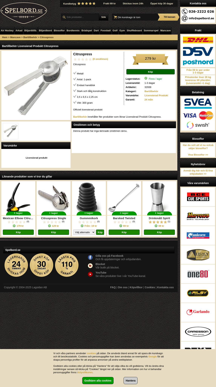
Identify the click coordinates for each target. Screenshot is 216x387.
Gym (122, 30)
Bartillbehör (30, 37)
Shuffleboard (134, 30)
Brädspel (86, 30)
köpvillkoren (85, 372)
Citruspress (47, 37)
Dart (96, 30)
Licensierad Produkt (156, 95)
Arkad (18, 30)
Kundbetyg (79, 4)
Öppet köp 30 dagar (161, 3)
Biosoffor (59, 30)
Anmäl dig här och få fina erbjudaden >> (198, 172)
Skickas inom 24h (133, 3)
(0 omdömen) (100, 59)
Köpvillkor (136, 287)
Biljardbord (45, 30)
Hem (4, 37)
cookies (91, 353)
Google (152, 356)
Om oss (123, 287)
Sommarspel (151, 30)
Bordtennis (73, 30)
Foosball (106, 30)
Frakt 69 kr (109, 3)
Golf (115, 30)
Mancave (165, 30)
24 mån (149, 99)
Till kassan (169, 17)
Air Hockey (7, 30)
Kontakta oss (165, 287)
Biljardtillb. (30, 30)
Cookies (150, 287)
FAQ (113, 287)
